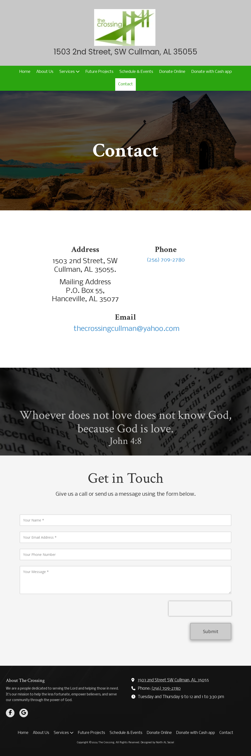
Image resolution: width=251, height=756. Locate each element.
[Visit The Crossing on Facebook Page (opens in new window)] (10, 713)
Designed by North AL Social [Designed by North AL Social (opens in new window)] (157, 742)
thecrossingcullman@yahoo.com (125, 329)
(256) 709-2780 (166, 688)
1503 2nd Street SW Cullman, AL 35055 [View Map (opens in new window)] (173, 680)
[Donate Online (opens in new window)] (172, 72)
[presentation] (200, 608)
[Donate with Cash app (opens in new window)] (211, 72)
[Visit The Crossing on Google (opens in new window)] (23, 713)
